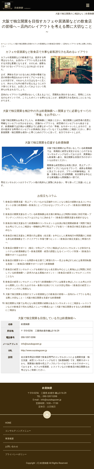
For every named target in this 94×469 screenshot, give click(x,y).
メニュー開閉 (87, 5)
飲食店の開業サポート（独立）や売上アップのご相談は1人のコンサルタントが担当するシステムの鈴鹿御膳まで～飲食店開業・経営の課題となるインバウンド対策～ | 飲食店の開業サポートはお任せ (48, 251)
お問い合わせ (11, 446)
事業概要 (9, 438)
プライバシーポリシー (16, 454)
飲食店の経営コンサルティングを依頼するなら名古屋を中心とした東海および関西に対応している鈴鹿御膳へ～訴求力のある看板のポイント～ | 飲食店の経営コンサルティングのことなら (48, 272)
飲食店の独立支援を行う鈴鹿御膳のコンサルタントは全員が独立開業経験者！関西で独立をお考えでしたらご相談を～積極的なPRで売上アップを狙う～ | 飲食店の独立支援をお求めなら (48, 226)
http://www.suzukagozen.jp (34, 350)
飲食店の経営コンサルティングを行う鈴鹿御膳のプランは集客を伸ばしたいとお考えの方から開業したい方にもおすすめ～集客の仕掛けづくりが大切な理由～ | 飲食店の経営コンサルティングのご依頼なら (48, 285)
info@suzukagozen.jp (31, 344)
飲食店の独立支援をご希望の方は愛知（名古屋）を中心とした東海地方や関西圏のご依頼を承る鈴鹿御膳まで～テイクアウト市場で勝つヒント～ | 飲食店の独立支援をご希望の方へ (48, 239)
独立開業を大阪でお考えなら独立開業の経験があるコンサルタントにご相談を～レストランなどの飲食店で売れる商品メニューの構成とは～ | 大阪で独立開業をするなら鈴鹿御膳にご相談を (48, 306)
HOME (8, 423)
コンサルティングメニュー (18, 431)
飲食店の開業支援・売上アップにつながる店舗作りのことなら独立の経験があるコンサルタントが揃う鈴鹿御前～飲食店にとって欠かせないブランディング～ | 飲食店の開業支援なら (48, 205)
